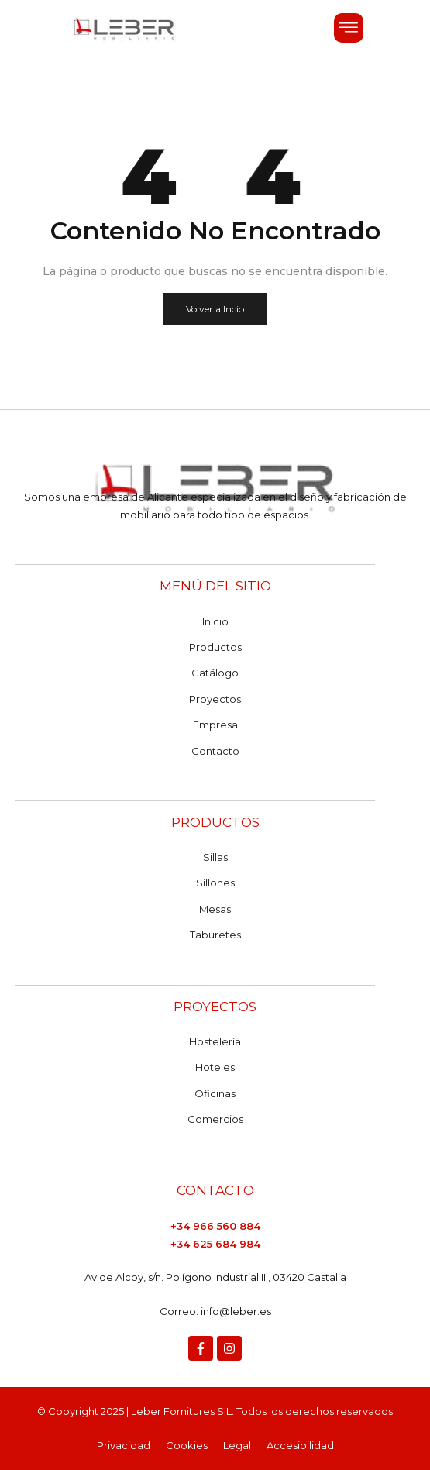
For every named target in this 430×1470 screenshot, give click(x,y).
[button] (348, 28)
